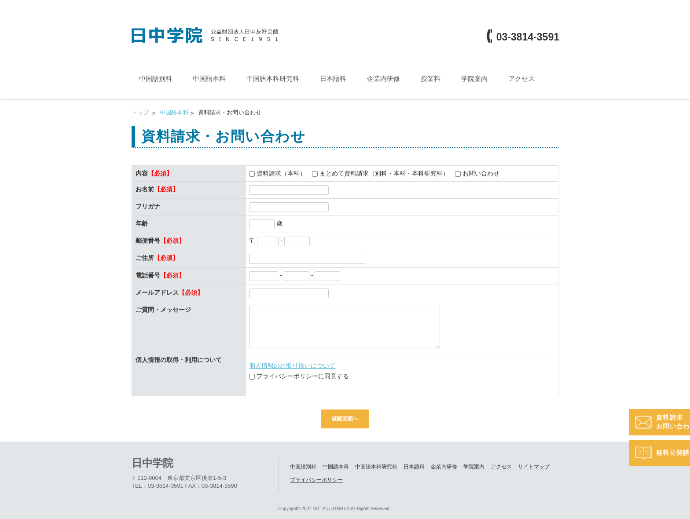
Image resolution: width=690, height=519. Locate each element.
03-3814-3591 (527, 37)
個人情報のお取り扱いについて (292, 365)
